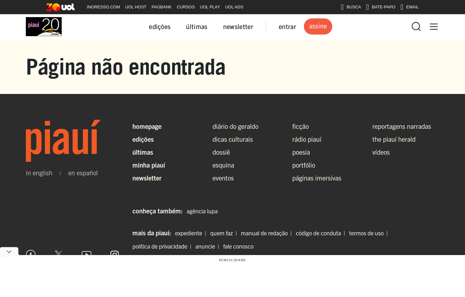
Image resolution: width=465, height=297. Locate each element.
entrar (287, 26)
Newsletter (146, 178)
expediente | (192, 233)
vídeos (381, 152)
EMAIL (409, 7)
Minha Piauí (148, 165)
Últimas (142, 152)
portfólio (303, 165)
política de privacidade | (163, 246)
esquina (223, 165)
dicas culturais (232, 139)
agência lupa (202, 211)
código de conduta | (322, 233)
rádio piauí (306, 139)
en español (83, 172)
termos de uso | (369, 233)
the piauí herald (394, 139)
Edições (143, 139)
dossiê (221, 152)
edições (159, 26)
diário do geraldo (235, 126)
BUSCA (351, 7)
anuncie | (208, 246)
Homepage (146, 126)
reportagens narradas (401, 126)
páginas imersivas (316, 178)
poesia (301, 152)
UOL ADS (234, 7)
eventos (223, 178)
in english (39, 172)
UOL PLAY (210, 7)
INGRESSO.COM (103, 7)
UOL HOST (136, 7)
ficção (300, 126)
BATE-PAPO (380, 7)
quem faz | (225, 233)
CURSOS (186, 7)
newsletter (238, 26)
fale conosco (238, 246)
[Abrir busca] (416, 26)
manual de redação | (267, 233)
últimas (196, 26)
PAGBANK (162, 7)
